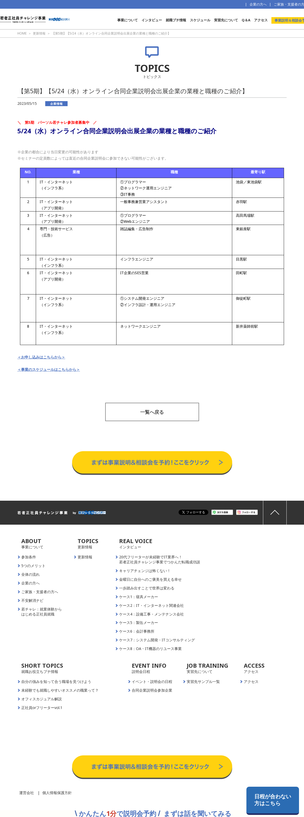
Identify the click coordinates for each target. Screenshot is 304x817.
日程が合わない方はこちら (272, 800)
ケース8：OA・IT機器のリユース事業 (150, 648)
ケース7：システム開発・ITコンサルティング (157, 640)
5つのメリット (33, 565)
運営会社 (26, 792)
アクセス (261, 20)
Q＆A (246, 20)
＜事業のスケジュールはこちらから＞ (48, 369)
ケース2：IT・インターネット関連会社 (151, 605)
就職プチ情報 (176, 20)
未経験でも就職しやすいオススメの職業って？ (60, 690)
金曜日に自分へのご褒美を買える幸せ (150, 579)
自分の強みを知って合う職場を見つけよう (56, 681)
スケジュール (200, 20)
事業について (127, 20)
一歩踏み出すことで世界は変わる (146, 588)
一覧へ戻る (152, 412)
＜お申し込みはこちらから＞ (41, 357)
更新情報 (85, 557)
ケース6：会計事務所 (136, 631)
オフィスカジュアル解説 (41, 699)
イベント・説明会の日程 (152, 681)
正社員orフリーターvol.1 (41, 707)
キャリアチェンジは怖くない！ (145, 570)
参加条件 (28, 557)
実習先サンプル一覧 (203, 681)
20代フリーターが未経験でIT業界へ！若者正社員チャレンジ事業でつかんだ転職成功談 (159, 559)
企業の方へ (258, 4)
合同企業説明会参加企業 (152, 690)
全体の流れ (30, 574)
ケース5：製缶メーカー (138, 622)
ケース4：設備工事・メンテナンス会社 (151, 614)
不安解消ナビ (32, 600)
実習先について (226, 20)
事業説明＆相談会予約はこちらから (152, 446)
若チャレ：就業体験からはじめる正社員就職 (41, 612)
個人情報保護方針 (57, 792)
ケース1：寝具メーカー (138, 596)
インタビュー (151, 20)
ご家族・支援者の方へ (39, 591)
